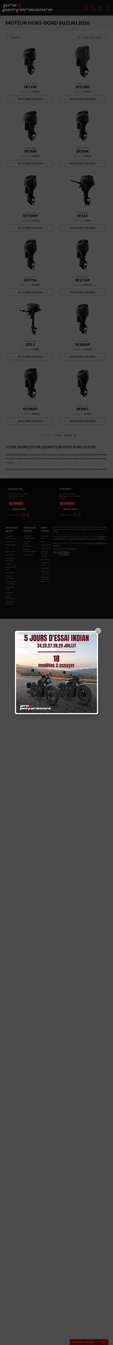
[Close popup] (98, 631)
